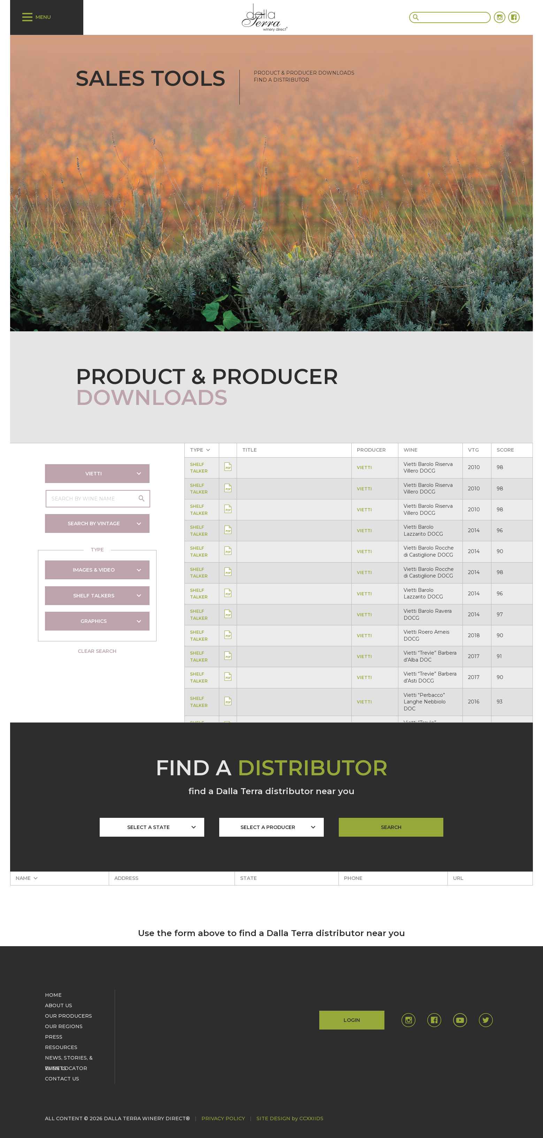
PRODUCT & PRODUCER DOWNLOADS (304, 73)
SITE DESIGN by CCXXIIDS (290, 1118)
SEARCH (391, 827)
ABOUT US (58, 1005)
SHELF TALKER (200, 467)
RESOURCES (61, 1047)
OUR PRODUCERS (68, 1016)
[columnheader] (203, 450)
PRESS (53, 1037)
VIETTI (365, 467)
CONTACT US (62, 1079)
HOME (53, 995)
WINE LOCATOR (66, 1068)
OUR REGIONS (64, 1026)
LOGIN (352, 1020)
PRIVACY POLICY (223, 1118)
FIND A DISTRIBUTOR (281, 80)
